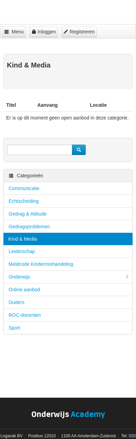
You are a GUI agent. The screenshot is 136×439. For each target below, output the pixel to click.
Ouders (16, 302)
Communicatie (24, 188)
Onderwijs (69, 277)
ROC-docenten (25, 315)
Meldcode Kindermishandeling (41, 264)
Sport (14, 328)
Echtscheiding (24, 201)
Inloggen (43, 31)
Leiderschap (22, 251)
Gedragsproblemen (29, 226)
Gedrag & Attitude (28, 214)
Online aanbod (24, 289)
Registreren (78, 31)
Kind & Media (22, 239)
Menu (14, 31)
